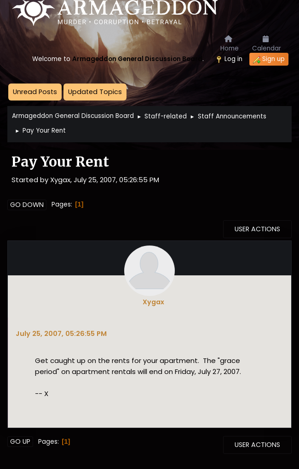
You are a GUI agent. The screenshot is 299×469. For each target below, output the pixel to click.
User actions (257, 229)
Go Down (27, 204)
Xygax (153, 302)
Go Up (20, 441)
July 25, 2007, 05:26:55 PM (61, 333)
